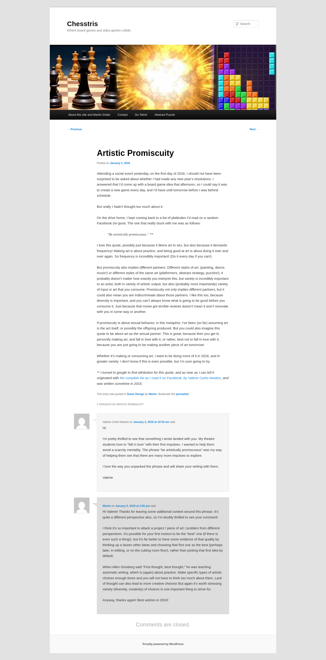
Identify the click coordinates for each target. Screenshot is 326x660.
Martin (153, 394)
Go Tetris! (141, 114)
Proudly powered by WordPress (162, 644)
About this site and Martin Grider (89, 114)
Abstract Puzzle (164, 114)
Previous (74, 129)
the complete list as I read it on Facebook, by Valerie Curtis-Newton (170, 378)
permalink (182, 394)
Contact (122, 114)
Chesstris (82, 23)
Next (254, 129)
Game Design (135, 394)
